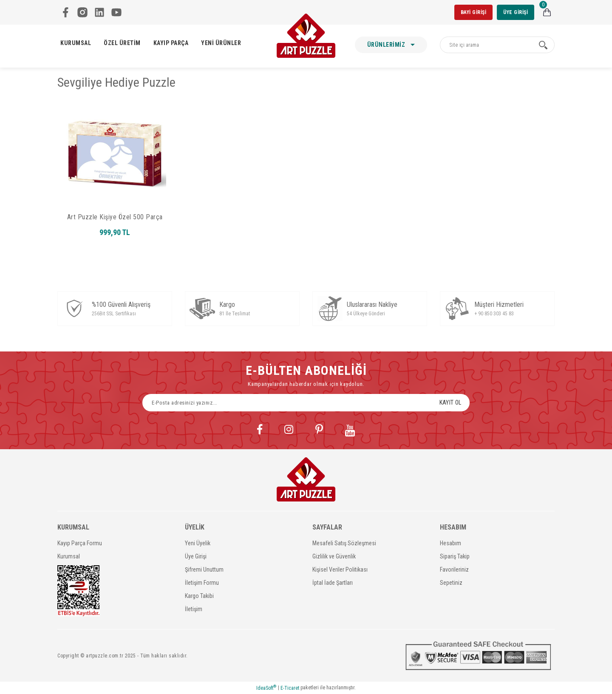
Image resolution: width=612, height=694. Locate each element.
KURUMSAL (75, 43)
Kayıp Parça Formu (79, 543)
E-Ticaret (289, 688)
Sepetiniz (451, 582)
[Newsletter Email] (306, 402)
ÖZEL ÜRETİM (122, 43)
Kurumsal (68, 556)
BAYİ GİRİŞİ (474, 12)
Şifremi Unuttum (204, 569)
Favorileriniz (454, 569)
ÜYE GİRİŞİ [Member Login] (515, 12)
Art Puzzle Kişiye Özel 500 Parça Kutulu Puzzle (115, 217)
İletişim (193, 609)
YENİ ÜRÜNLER (221, 43)
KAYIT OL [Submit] (450, 402)
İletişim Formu (202, 582)
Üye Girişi (196, 556)
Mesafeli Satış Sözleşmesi (344, 543)
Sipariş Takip (455, 556)
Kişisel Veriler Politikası (340, 569)
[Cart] (547, 12)
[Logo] (306, 36)
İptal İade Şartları (332, 582)
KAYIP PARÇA (171, 43)
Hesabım (450, 543)
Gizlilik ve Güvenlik (334, 556)
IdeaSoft (266, 687)
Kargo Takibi (199, 595)
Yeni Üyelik (197, 543)
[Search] (497, 45)
